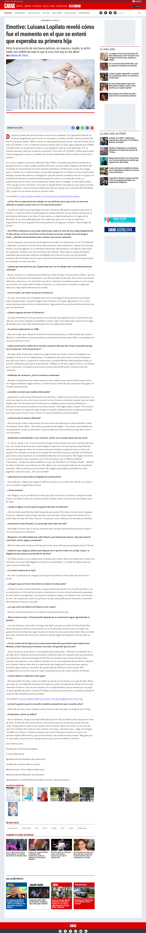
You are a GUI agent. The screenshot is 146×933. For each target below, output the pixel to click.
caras (61, 885)
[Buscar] (128, 13)
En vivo (137, 6)
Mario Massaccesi (70, 13)
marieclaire (39, 885)
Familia (45, 828)
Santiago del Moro (34, 13)
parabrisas (84, 885)
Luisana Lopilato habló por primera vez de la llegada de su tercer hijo (51, 698)
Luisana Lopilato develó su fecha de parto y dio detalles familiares (49, 196)
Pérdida (54, 828)
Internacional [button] (61, 6)
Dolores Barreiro (84, 13)
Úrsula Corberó (57, 13)
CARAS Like (75, 5)
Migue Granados (20, 13)
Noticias (19, 6)
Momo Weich (8, 13)
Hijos (36, 828)
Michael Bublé (26, 828)
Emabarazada (82, 828)
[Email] (92, 127)
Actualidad (37, 6)
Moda (53, 6)
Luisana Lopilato (12, 828)
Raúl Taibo (46, 13)
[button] (50, 86)
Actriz (62, 828)
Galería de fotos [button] (17, 55)
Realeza (46, 6)
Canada (71, 828)
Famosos (27, 6)
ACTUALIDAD (45, 20)
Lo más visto (107, 49)
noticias (16, 885)
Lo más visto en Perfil (113, 133)
